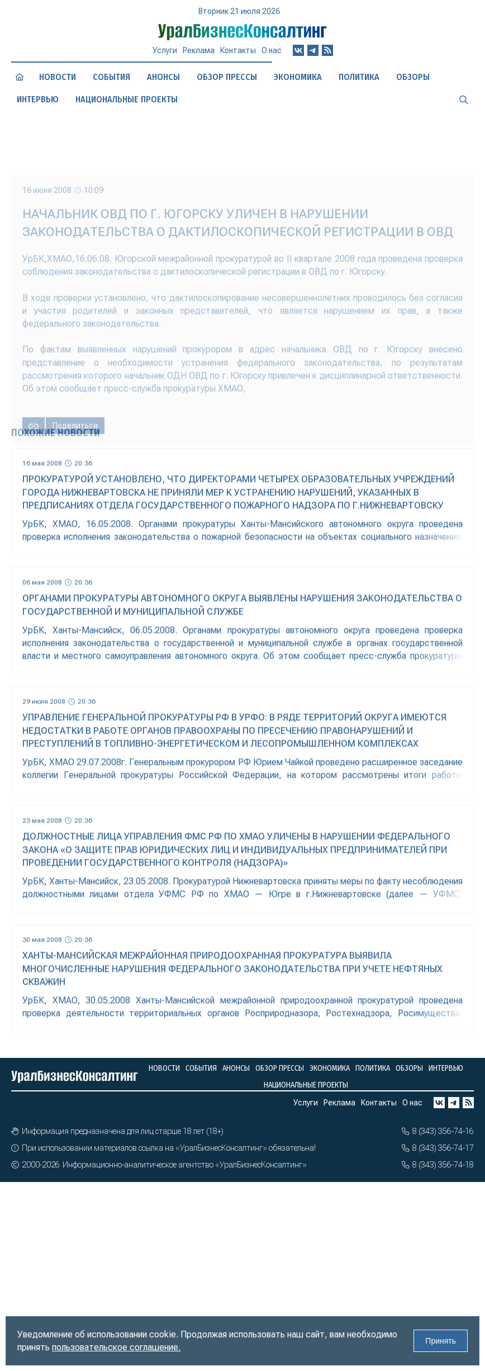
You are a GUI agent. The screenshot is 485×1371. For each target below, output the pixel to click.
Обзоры (413, 77)
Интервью (38, 99)
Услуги (165, 50)
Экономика (298, 77)
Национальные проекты (126, 99)
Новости (57, 77)
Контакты (238, 50)
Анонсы (163, 77)
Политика (359, 77)
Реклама (199, 50)
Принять (440, 1340)
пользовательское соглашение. (116, 1347)
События (111, 77)
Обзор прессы (227, 77)
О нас (271, 50)
